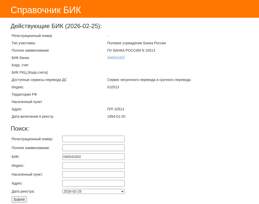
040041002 (116, 58)
